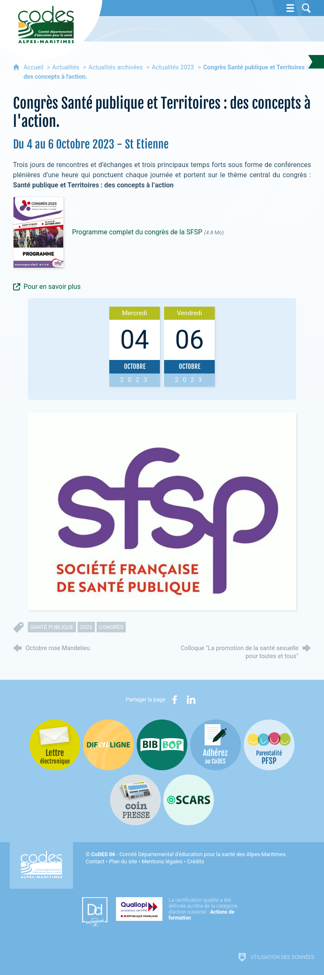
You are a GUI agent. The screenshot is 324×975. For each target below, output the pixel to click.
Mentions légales (162, 861)
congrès (111, 627)
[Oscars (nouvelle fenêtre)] (188, 800)
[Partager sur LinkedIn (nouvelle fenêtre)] (191, 699)
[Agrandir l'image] (162, 511)
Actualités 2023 (173, 67)
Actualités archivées (116, 67)
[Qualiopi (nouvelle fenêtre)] (179, 909)
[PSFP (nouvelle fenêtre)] (269, 745)
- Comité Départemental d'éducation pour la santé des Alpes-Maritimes (188, 854)
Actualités (65, 67)
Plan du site (123, 861)
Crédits (195, 861)
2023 (86, 627)
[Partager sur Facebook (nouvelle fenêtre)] (174, 699)
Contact (95, 861)
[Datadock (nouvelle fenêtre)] (95, 912)
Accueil (34, 67)
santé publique (51, 627)
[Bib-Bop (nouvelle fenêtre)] (162, 745)
